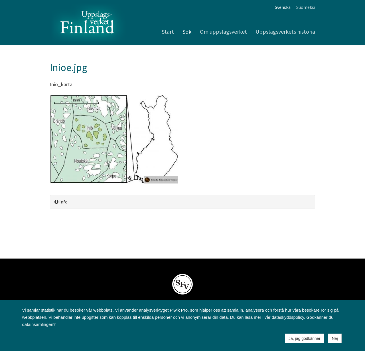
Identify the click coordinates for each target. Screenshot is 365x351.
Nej (335, 338)
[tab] (182, 202)
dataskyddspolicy (288, 317)
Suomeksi (305, 7)
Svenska (283, 7)
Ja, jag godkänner (304, 338)
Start (168, 31)
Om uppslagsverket (223, 31)
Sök (186, 31)
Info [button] (61, 202)
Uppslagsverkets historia (285, 31)
